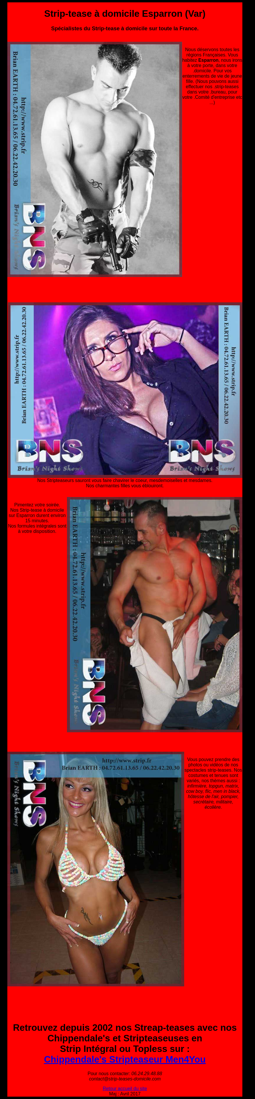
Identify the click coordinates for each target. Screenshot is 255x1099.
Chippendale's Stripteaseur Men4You (125, 1059)
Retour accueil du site (125, 1088)
